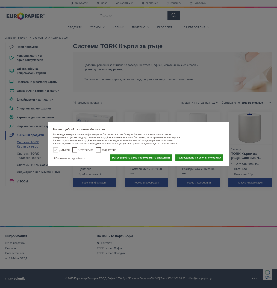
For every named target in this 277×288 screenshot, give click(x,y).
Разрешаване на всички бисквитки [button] (199, 157)
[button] (70, 158)
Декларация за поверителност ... (162, 143)
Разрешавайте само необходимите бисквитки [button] (141, 157)
